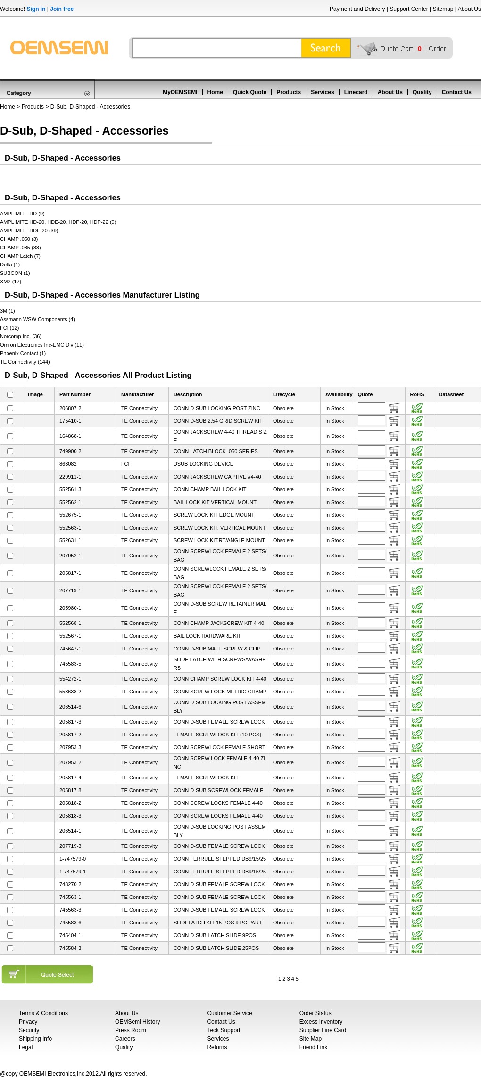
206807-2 (70, 408)
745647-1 (70, 648)
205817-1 (70, 573)
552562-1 (70, 502)
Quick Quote (249, 92)
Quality (422, 92)
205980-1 (70, 608)
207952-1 (70, 555)
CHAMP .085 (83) (20, 247)
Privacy (28, 1021)
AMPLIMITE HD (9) (22, 213)
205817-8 (70, 790)
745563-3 (70, 910)
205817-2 (70, 734)
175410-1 (70, 421)
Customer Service (229, 1013)
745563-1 (70, 897)
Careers (125, 1038)
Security (29, 1030)
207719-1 (70, 590)
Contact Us (457, 92)
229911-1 (70, 476)
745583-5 (70, 664)
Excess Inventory (320, 1021)
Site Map (310, 1038)
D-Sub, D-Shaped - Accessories (90, 106)
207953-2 (70, 762)
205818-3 (70, 816)
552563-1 (70, 527)
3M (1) (7, 311)
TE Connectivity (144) (25, 362)
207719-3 (70, 846)
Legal (26, 1047)
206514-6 (70, 706)
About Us (469, 9)
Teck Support (223, 1030)
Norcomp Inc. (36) (20, 336)
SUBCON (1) (15, 273)
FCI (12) (9, 328)
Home (215, 92)
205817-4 (70, 777)
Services (322, 92)
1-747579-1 (72, 871)
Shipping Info (35, 1038)
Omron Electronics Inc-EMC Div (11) (42, 345)
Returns (217, 1047)
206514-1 (70, 831)
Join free (62, 9)
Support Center (409, 9)
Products (288, 92)
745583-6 (70, 922)
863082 (68, 464)
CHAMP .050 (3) (19, 239)
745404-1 (70, 935)
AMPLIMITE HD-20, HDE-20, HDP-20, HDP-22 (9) (58, 222)
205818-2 (70, 803)
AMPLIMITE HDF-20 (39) (29, 230)
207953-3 (70, 747)
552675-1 (70, 515)
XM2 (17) (10, 281)
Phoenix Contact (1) (23, 353)
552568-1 (70, 623)
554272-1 (70, 679)
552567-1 (70, 636)
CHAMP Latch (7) (20, 256)
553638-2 (70, 691)
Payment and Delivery (357, 9)
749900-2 (70, 451)
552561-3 (70, 489)
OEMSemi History (137, 1021)
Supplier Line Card (322, 1030)
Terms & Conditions (43, 1013)
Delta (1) (10, 264)
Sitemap (442, 9)
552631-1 (70, 540)
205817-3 (70, 722)
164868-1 (70, 436)
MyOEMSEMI (180, 92)
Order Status (315, 1013)
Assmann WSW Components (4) (37, 319)
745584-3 (70, 948)
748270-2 (70, 884)
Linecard (356, 92)
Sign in (35, 9)
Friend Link (313, 1047)
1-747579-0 (72, 859)
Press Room (130, 1030)
